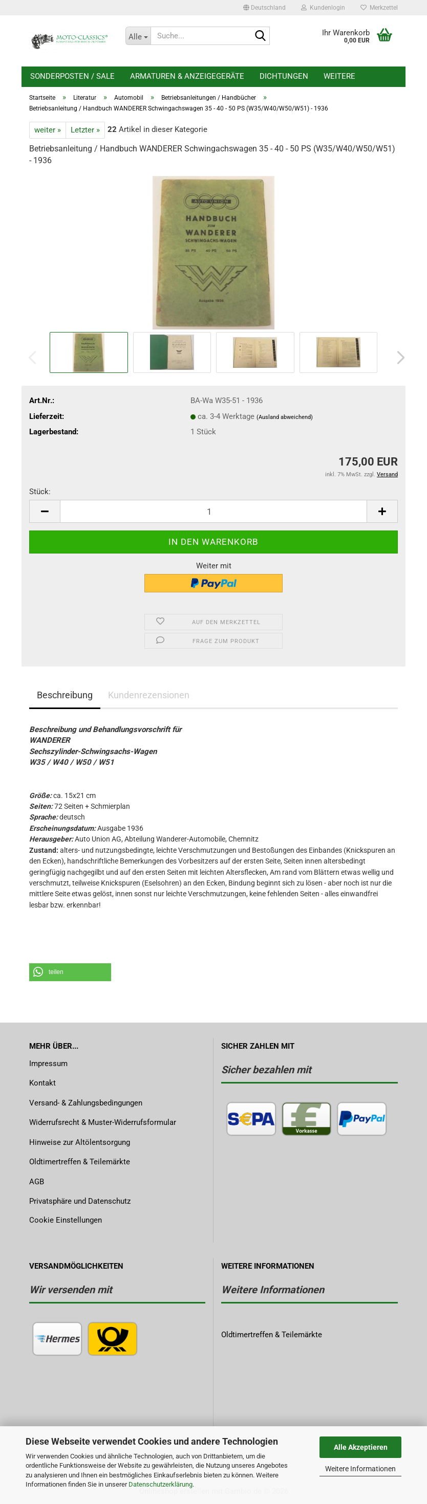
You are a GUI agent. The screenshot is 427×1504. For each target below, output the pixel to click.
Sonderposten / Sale (72, 76)
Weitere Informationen (360, 1469)
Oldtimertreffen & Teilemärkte (79, 1161)
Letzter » (85, 130)
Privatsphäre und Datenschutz (80, 1201)
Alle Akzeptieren (361, 1447)
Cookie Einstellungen (65, 1220)
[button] (264, 7)
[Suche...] (138, 36)
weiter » (47, 130)
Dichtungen (284, 76)
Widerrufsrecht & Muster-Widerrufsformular (102, 1122)
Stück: (40, 491)
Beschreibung (65, 695)
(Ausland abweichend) (285, 417)
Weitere (339, 76)
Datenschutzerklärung (161, 1484)
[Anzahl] (213, 511)
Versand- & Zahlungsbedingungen (85, 1103)
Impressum (48, 1063)
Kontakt (42, 1083)
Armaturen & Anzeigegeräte (187, 76)
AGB (36, 1181)
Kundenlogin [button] (323, 7)
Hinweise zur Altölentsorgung (79, 1142)
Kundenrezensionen (148, 695)
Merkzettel (379, 7)
